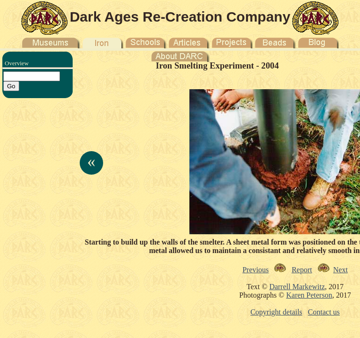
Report (302, 270)
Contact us (324, 312)
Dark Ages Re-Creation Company (180, 16)
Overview (17, 63)
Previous (255, 270)
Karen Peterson (309, 295)
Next (340, 270)
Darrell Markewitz (297, 287)
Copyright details (276, 312)
